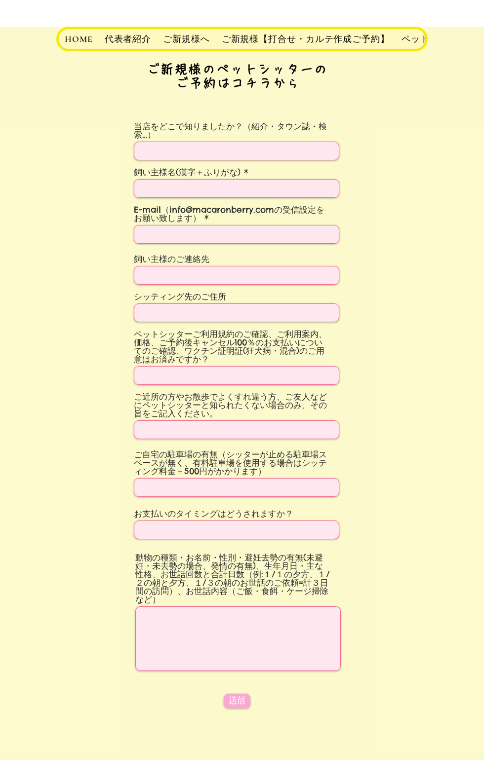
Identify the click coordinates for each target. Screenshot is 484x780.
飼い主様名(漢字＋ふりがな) (187, 172)
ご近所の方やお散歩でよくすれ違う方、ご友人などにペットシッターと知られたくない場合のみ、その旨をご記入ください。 (230, 405)
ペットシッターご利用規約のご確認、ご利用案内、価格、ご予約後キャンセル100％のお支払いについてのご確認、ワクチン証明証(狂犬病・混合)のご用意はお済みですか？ (230, 347)
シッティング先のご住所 (180, 297)
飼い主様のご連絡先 (171, 259)
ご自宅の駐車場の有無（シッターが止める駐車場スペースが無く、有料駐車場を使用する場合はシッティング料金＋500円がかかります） (230, 463)
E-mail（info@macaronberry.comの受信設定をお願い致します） (229, 214)
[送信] (237, 701)
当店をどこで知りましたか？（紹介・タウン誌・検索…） (230, 130)
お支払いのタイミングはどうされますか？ (213, 514)
